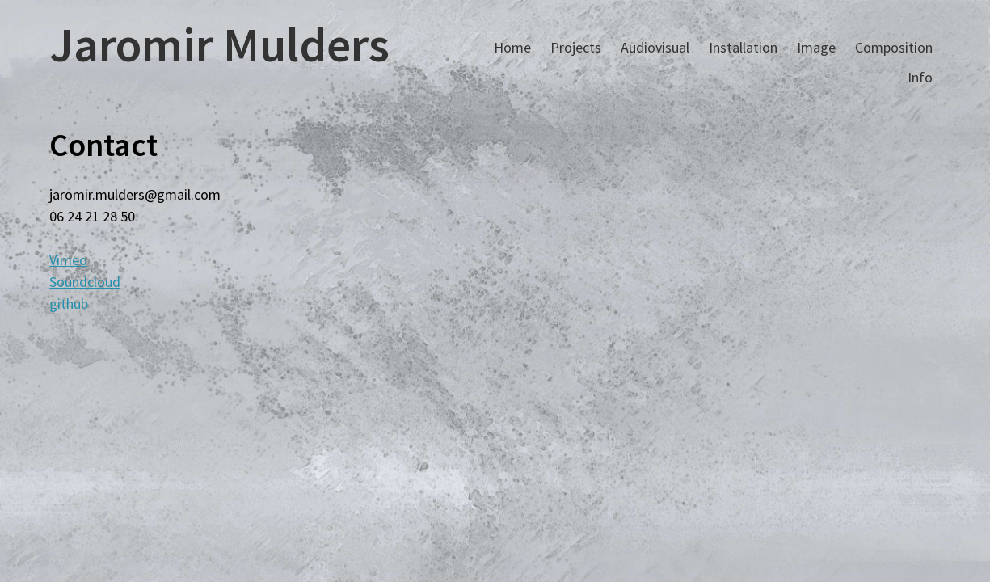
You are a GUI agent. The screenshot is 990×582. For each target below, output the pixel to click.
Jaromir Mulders (219, 44)
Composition (894, 47)
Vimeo (68, 260)
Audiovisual (655, 47)
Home (512, 47)
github (68, 303)
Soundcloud (84, 281)
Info (920, 77)
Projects (575, 47)
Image (816, 47)
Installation (743, 47)
